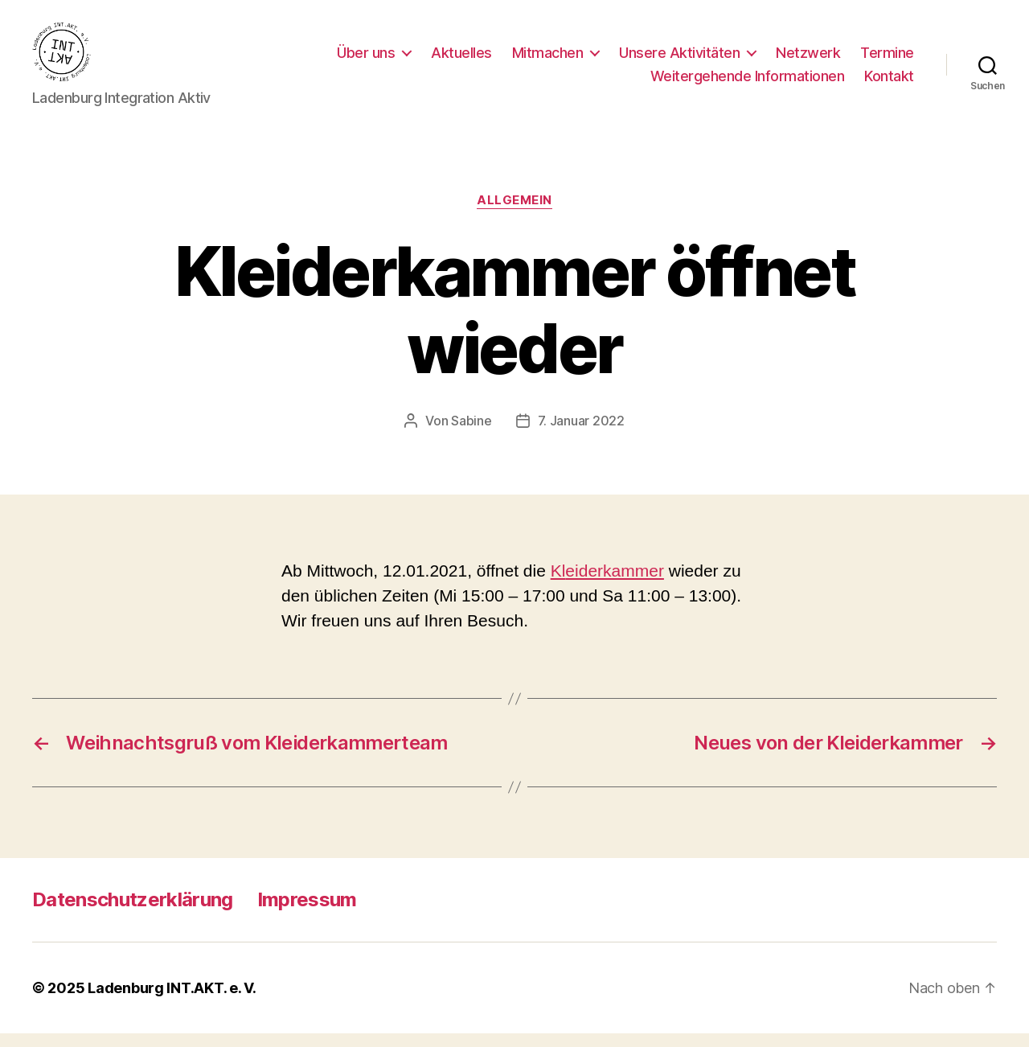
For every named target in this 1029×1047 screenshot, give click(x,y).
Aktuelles (461, 59)
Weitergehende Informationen (747, 83)
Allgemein (514, 214)
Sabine (471, 434)
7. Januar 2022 (581, 434)
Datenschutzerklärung (132, 913)
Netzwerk (808, 59)
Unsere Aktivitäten (679, 59)
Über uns (366, 59)
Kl (558, 584)
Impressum (307, 913)
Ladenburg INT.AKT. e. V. (172, 1001)
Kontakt (889, 83)
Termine (887, 59)
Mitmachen (548, 59)
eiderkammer (614, 584)
